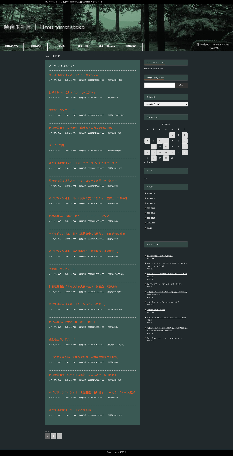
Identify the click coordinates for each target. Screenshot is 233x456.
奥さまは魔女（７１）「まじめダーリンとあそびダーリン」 (84, 163)
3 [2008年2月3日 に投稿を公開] (184, 135)
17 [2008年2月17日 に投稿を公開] (185, 146)
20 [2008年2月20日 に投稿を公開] (160, 152)
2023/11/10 (151, 198)
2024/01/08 (151, 208)
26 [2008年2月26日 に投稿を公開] (154, 158)
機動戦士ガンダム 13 (62, 110)
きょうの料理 (57, 145)
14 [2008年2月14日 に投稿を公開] (166, 146)
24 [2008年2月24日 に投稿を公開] (185, 152)
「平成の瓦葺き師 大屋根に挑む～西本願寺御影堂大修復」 (84, 357)
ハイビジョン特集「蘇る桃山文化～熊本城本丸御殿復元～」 (84, 251)
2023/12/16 (151, 203)
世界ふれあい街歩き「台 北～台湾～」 (72, 92)
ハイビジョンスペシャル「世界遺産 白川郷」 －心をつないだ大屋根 (92, 392)
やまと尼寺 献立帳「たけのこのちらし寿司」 (164, 302)
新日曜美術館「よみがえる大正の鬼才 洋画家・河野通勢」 (84, 286)
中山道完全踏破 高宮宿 (156, 310)
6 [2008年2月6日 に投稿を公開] (159, 141)
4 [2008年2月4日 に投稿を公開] (147, 141)
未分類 (149, 228)
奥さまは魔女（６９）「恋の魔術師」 (71, 410)
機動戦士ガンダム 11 (62, 339)
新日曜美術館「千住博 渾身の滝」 (160, 256)
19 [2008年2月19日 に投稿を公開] (154, 152)
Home (47, 56)
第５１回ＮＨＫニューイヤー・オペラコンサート (164, 338)
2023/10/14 (151, 193)
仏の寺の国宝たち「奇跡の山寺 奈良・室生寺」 (164, 284)
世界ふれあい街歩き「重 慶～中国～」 (72, 322)
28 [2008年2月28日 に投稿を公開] (166, 158)
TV (145, 177)
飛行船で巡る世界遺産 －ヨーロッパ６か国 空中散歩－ (83, 180)
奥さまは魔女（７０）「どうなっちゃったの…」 (77, 304)
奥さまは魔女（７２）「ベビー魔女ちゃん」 (75, 75)
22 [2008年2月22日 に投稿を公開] (172, 152)
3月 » (151, 162)
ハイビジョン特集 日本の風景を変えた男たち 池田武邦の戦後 (87, 233)
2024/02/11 (151, 213)
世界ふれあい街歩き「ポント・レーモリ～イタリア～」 (81, 216)
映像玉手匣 (122, 452)
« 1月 (146, 162)
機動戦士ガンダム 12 (62, 269)
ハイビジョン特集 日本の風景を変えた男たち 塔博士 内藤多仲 (88, 198)
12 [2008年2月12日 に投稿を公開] (154, 146)
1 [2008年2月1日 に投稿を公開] (172, 135)
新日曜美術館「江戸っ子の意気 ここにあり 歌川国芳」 (83, 375)
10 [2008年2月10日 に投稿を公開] (185, 141)
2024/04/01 (151, 223)
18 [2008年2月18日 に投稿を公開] (147, 152)
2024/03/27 (151, 218)
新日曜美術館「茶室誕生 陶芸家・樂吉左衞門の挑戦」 (81, 127)
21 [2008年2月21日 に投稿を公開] (166, 152)
